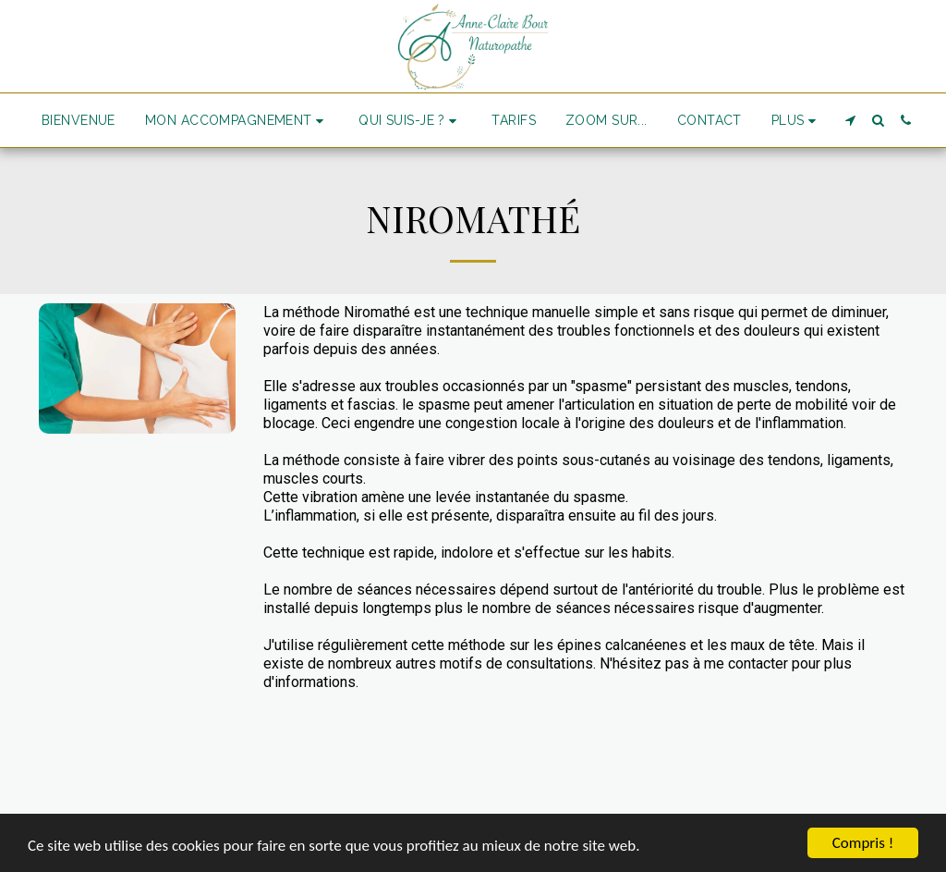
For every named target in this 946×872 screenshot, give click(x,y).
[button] (237, 120)
